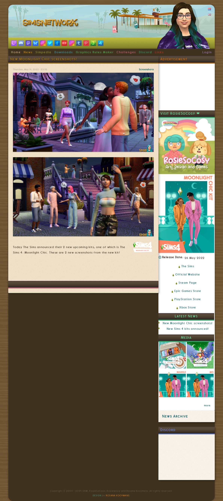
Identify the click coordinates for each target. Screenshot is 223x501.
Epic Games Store (187, 291)
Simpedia (43, 52)
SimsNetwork (51, 23)
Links (159, 52)
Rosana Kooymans (118, 495)
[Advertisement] (83, 269)
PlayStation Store (187, 299)
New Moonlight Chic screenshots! (187, 323)
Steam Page (188, 282)
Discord (145, 52)
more (207, 405)
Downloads (63, 52)
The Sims (187, 266)
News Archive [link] (175, 416)
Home (16, 52)
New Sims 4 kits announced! (188, 329)
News (28, 52)
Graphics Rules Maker (95, 52)
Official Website (187, 274)
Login (207, 52)
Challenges (126, 52)
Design (97, 495)
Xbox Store (187, 307)
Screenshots (146, 69)
